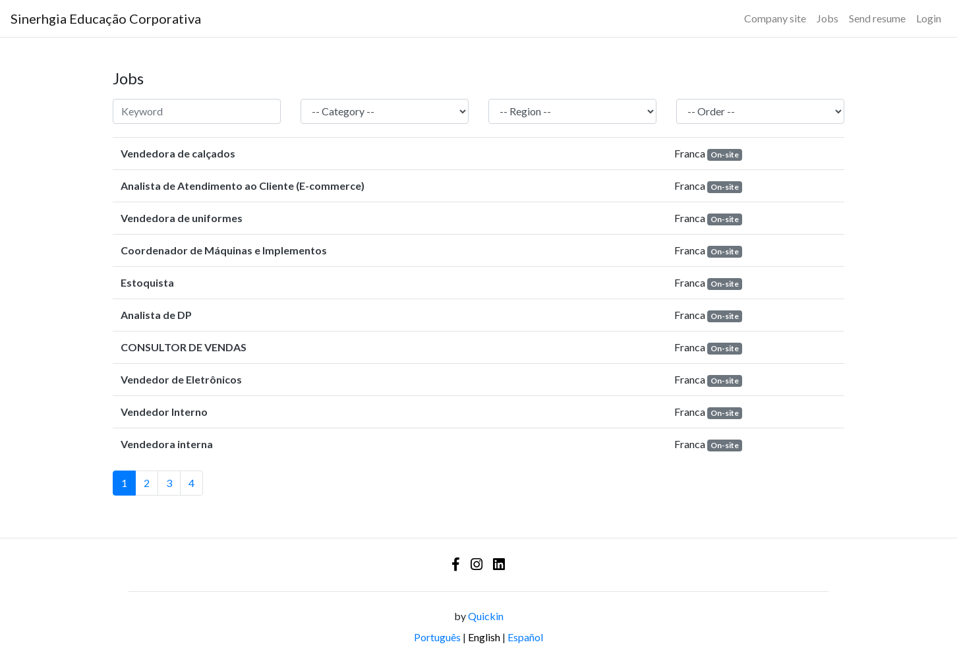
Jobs (827, 18)
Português (437, 637)
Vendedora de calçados (178, 153)
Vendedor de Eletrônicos (181, 379)
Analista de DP (156, 314)
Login (928, 18)
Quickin (486, 616)
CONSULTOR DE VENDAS (183, 347)
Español (525, 637)
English (484, 637)
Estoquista (147, 282)
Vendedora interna (167, 444)
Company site (775, 18)
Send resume (877, 18)
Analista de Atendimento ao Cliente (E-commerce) (242, 185)
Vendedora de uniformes (182, 218)
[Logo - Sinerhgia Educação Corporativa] (106, 18)
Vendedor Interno (164, 411)
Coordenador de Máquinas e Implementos (224, 250)
